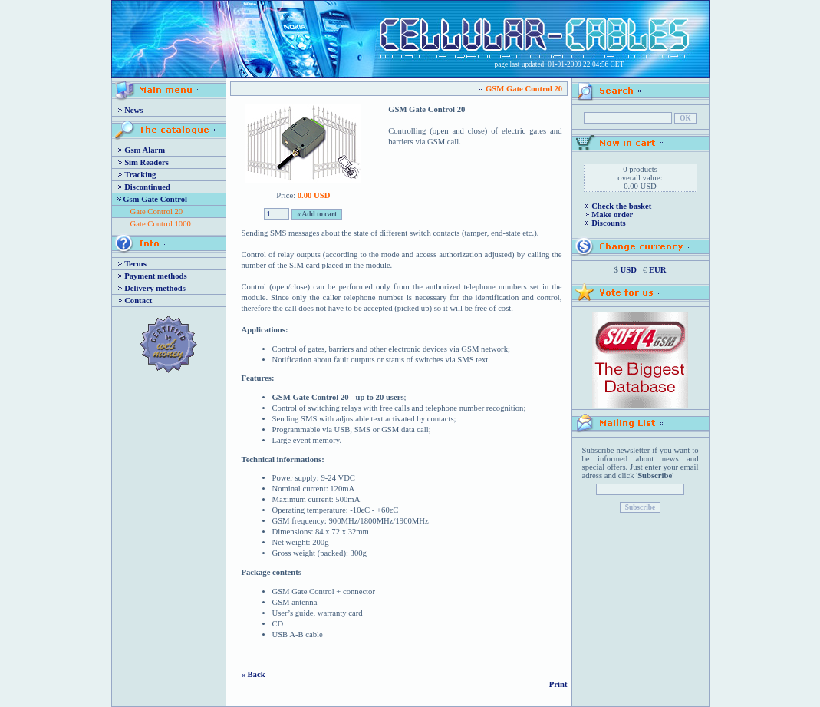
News (133, 110)
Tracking (140, 174)
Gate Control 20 (156, 211)
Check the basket (621, 206)
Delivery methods (155, 288)
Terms (135, 263)
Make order (612, 214)
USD (629, 270)
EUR (658, 270)
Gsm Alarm (144, 150)
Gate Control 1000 (160, 224)
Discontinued (147, 187)
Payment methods (155, 276)
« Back (253, 674)
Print (558, 684)
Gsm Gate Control (155, 199)
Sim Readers (146, 162)
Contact (138, 300)
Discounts (608, 223)
